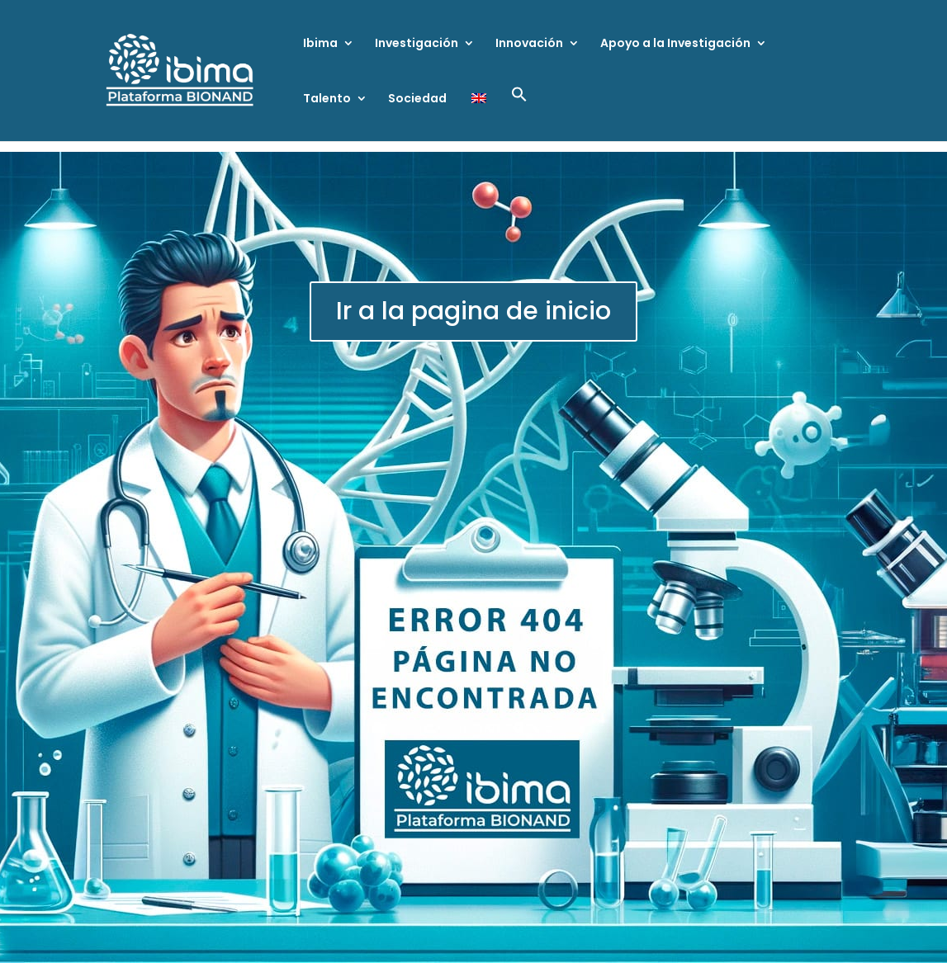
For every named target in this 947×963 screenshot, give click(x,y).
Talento (327, 99)
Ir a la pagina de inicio (473, 311)
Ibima (320, 44)
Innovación (529, 44)
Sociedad (417, 99)
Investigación (416, 44)
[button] (519, 113)
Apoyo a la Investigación (675, 44)
